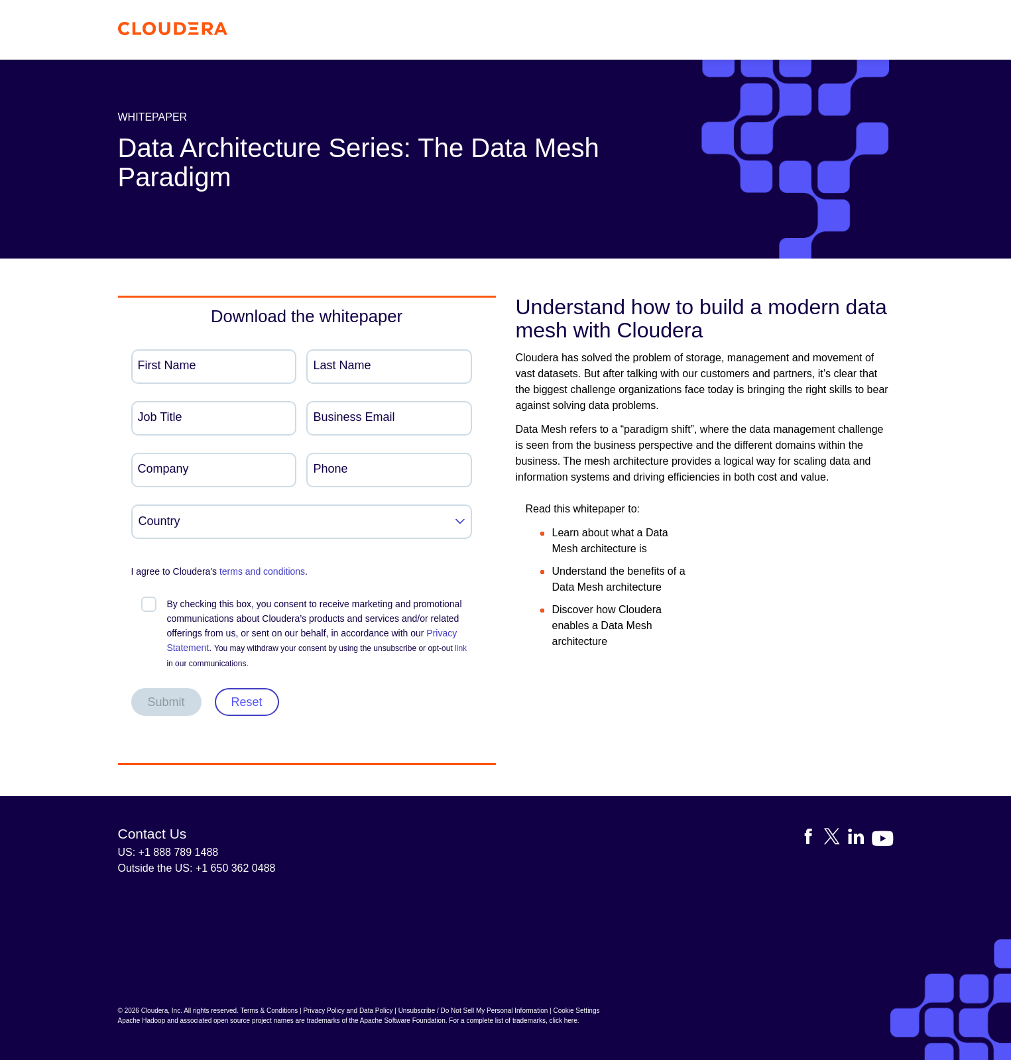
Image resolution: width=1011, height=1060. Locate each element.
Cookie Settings (576, 1010)
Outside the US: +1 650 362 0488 (197, 868)
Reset (247, 702)
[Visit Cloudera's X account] (836, 839)
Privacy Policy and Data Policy (347, 1010)
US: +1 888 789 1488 (168, 852)
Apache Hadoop (142, 1020)
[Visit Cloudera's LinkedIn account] (860, 839)
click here (563, 1020)
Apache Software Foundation (403, 1020)
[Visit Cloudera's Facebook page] (812, 839)
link (461, 648)
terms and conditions (262, 571)
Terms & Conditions (269, 1010)
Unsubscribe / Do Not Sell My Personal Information (473, 1010)
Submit (166, 702)
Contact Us (152, 833)
